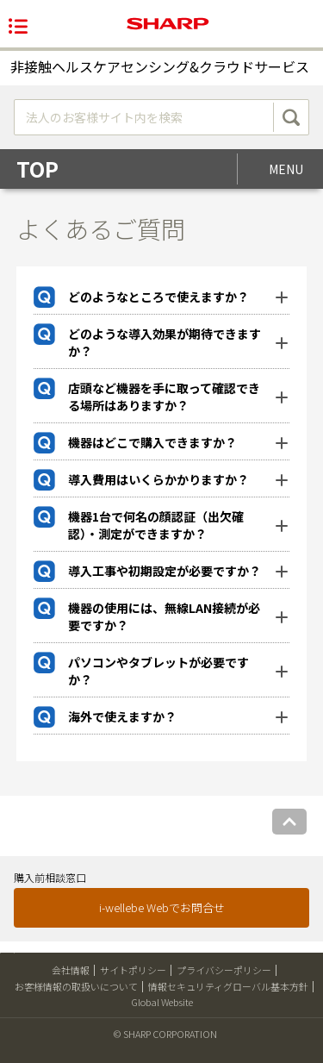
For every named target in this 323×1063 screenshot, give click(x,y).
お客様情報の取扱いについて (76, 986)
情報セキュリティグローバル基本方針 (228, 986)
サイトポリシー (133, 970)
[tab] (161, 297)
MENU (286, 169)
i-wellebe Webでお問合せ (162, 907)
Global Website (162, 1002)
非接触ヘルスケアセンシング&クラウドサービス (159, 66)
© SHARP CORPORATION (165, 1034)
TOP (37, 168)
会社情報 (71, 970)
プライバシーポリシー (224, 970)
